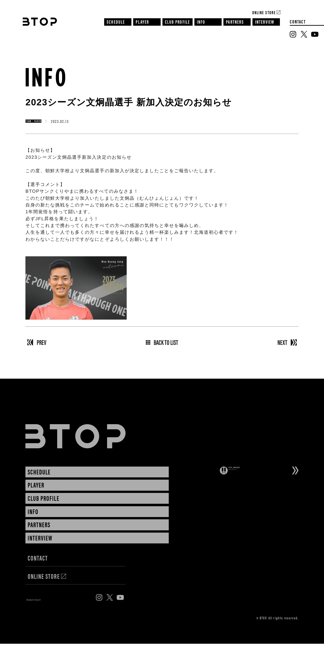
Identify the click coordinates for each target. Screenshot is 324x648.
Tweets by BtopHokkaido (250, 481)
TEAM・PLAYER (45, 121)
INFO (201, 21)
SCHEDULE (116, 21)
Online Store (264, 12)
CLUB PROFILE (177, 21)
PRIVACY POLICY (45, 602)
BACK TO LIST (162, 344)
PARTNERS (235, 21)
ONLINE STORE (47, 577)
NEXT (282, 344)
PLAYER (142, 21)
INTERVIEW (264, 21)
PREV (41, 344)
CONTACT (298, 21)
